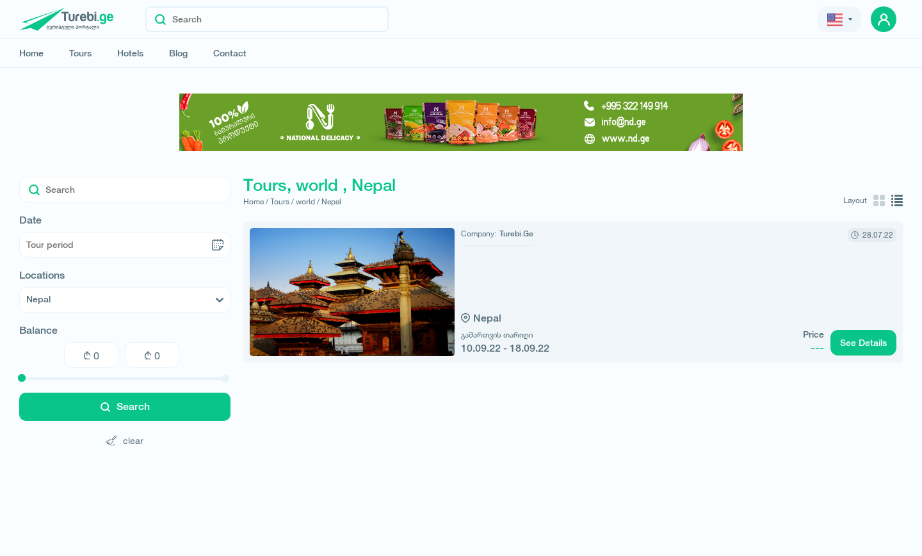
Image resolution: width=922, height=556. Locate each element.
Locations (42, 275)
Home (31, 53)
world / (307, 201)
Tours (80, 53)
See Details (863, 343)
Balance (38, 330)
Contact (230, 53)
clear (124, 440)
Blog (178, 53)
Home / (255, 201)
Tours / (282, 201)
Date (30, 220)
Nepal (331, 201)
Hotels (130, 53)
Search (125, 406)
